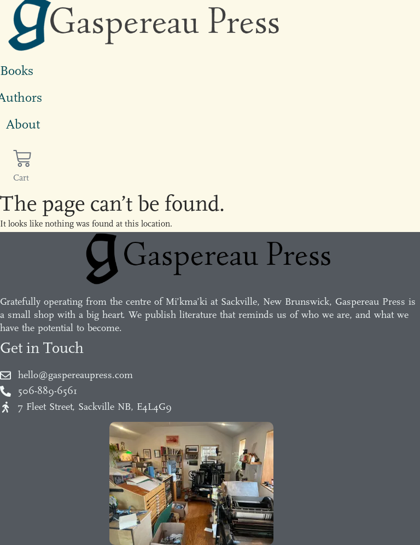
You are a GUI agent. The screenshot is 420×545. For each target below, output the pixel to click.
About (23, 124)
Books (16, 70)
